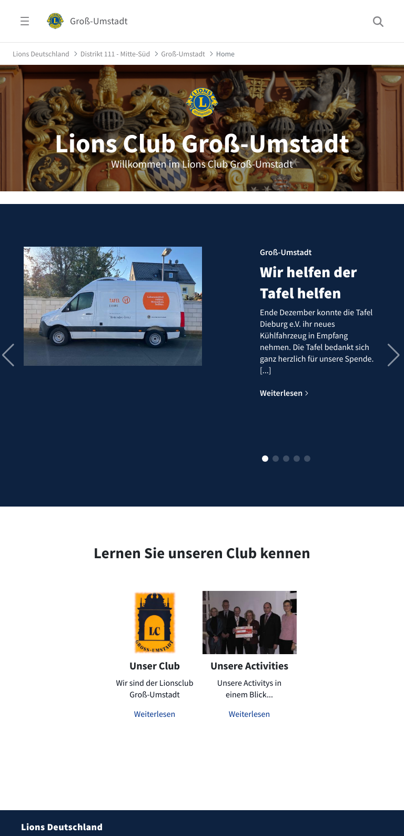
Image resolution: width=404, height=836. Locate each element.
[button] (265, 458)
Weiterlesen (155, 714)
